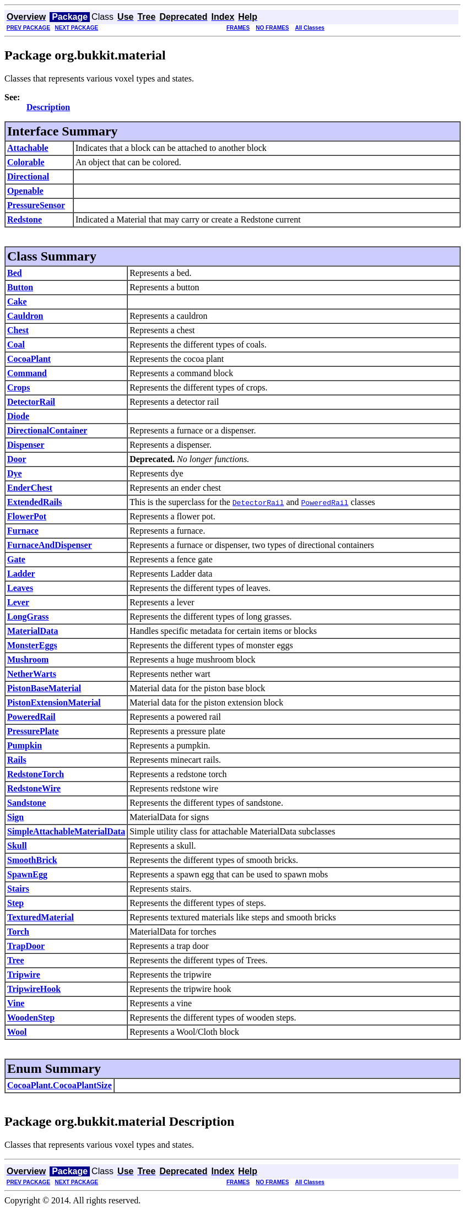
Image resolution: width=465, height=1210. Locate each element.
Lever (18, 602)
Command (27, 373)
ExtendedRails (34, 502)
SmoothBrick (32, 860)
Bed (14, 273)
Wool (17, 1032)
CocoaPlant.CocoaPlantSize (59, 1085)
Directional (28, 176)
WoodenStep (31, 1017)
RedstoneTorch (35, 774)
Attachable (27, 148)
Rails (16, 759)
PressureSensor (36, 205)
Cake (17, 301)
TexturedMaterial (40, 917)
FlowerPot (26, 516)
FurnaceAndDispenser (49, 545)
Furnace (23, 530)
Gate (16, 559)
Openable (25, 191)
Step (15, 903)
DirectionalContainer (47, 430)
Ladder (21, 573)
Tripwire (23, 974)
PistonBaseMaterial (44, 688)
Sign (15, 817)
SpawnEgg (27, 874)
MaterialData (32, 631)
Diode (18, 416)
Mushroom (27, 659)
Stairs (18, 888)
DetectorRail (31, 401)
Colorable (26, 162)
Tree (15, 960)
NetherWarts (31, 674)
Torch (18, 931)
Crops (18, 387)
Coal (16, 344)
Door (16, 459)
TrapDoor (26, 946)
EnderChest (29, 487)
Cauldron (25, 316)
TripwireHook (34, 989)
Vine (15, 1003)
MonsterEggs (32, 645)
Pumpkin (24, 745)
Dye (14, 473)
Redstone (24, 219)
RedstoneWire (34, 788)
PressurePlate (33, 731)
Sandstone (26, 802)
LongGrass (28, 616)
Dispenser (26, 444)
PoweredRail (31, 716)
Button (20, 287)
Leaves (20, 588)
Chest (18, 330)
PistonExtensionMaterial (54, 702)
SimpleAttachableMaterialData (66, 831)
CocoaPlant (29, 358)
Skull (17, 845)
